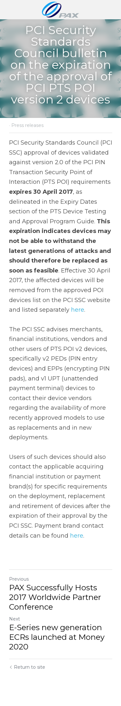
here (77, 309)
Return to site (27, 667)
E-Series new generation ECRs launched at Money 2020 (57, 637)
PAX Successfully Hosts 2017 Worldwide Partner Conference (55, 597)
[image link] (60, 9)
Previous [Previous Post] (19, 579)
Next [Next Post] (14, 619)
